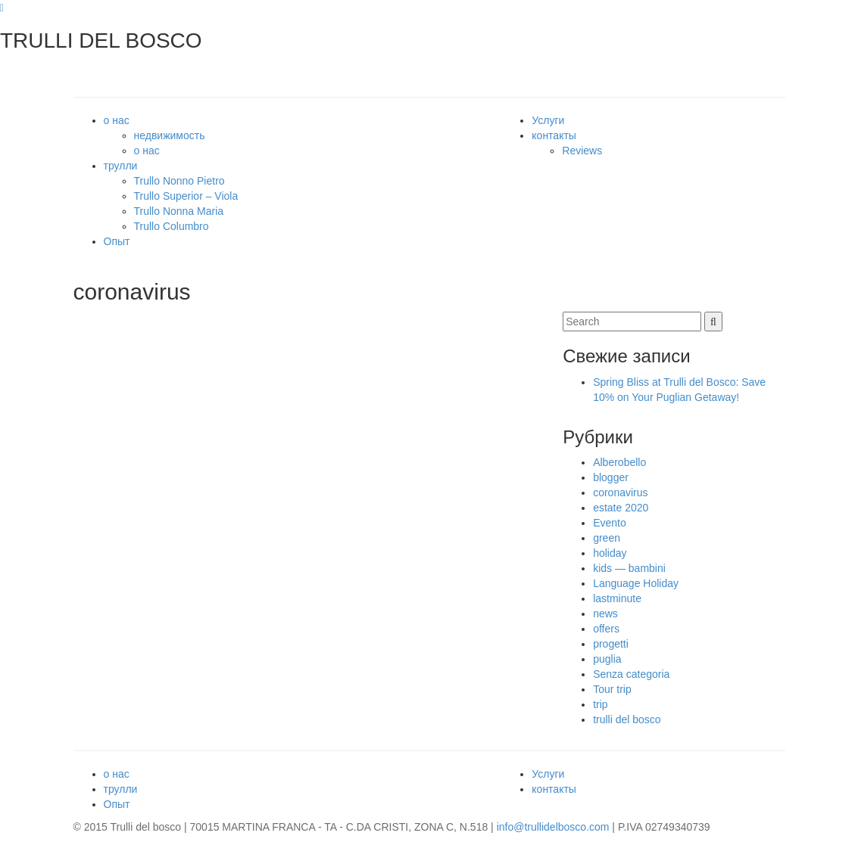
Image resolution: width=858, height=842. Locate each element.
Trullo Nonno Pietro (179, 181)
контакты (554, 135)
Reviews (582, 150)
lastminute (617, 598)
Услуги (548, 120)
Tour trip (612, 689)
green (606, 538)
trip (600, 704)
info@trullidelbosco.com (553, 827)
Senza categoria (631, 674)
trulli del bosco (627, 719)
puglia (607, 659)
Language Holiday (636, 583)
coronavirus (620, 492)
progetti (611, 644)
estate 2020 (620, 508)
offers (606, 629)
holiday (609, 553)
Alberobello (619, 462)
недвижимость (169, 135)
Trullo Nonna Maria (179, 211)
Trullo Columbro (171, 226)
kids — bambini (629, 568)
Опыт (117, 241)
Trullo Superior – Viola (186, 196)
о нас (116, 120)
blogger (611, 477)
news (605, 613)
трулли (121, 166)
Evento (609, 523)
